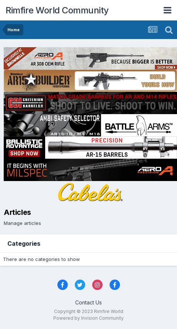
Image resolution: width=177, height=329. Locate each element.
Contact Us (88, 302)
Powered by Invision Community (88, 318)
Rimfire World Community (57, 10)
